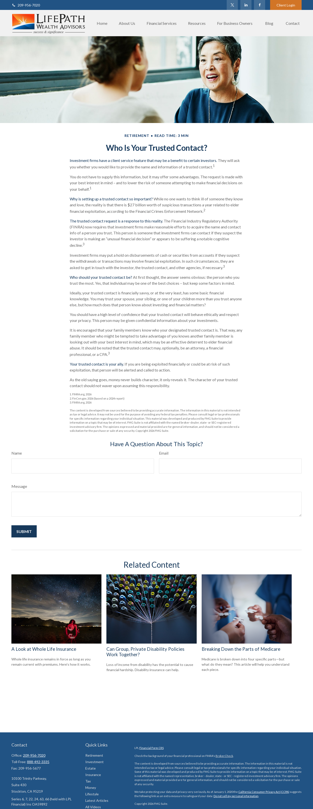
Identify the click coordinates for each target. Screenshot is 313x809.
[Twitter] (232, 5)
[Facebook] (259, 5)
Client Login (286, 5)
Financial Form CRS (151, 747)
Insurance (93, 775)
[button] (102, 23)
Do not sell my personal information (236, 796)
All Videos (93, 807)
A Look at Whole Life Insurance (43, 649)
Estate (90, 768)
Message (19, 486)
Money (90, 787)
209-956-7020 (25, 5)
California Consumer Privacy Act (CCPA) (263, 791)
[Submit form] (24, 531)
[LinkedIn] (245, 5)
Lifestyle (92, 794)
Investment (94, 762)
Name (16, 453)
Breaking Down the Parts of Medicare (241, 649)
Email (163, 453)
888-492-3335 (38, 762)
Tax (88, 781)
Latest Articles (96, 800)
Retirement (94, 755)
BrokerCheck (224, 755)
